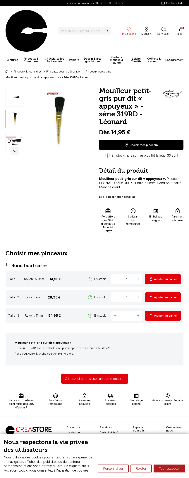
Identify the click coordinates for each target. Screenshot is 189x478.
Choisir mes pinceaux (141, 112)
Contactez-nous (176, 403)
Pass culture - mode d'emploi (109, 423)
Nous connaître (75, 407)
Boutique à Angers (73, 423)
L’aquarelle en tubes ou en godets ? (141, 406)
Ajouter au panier (163, 246)
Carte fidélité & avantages (109, 401)
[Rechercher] (87, 14)
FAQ (69, 418)
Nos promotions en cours (110, 430)
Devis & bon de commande (109, 416)
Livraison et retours (73, 401)
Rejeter (141, 468)
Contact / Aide (172, 3)
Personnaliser (113, 468)
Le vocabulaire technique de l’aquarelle (142, 417)
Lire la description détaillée (117, 164)
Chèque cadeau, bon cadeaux (110, 409)
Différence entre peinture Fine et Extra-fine (143, 428)
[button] (15, 119)
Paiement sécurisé (72, 412)
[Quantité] (126, 247)
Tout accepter (169, 468)
